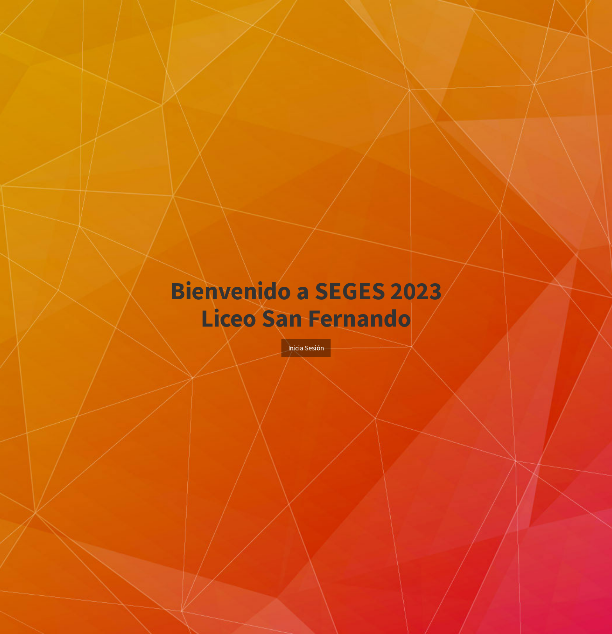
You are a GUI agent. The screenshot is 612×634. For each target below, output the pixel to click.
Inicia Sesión (306, 347)
